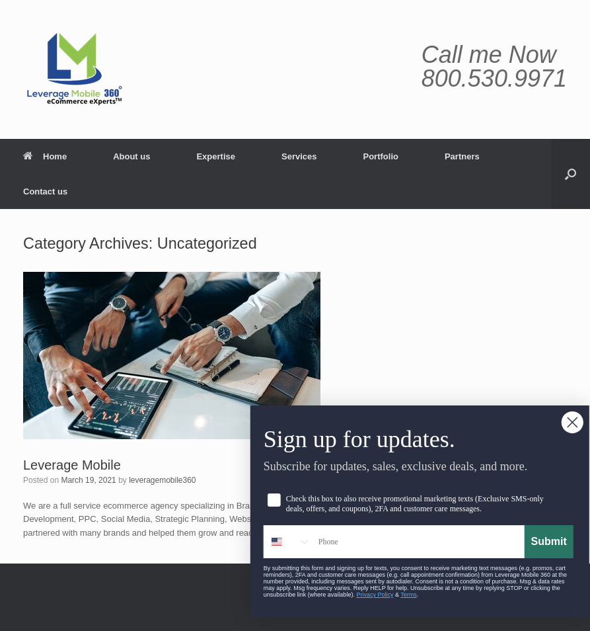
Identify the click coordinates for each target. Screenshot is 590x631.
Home (45, 156)
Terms (427, 594)
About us (131, 156)
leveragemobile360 (162, 480)
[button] (570, 174)
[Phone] (436, 542)
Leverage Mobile (72, 465)
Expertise (215, 156)
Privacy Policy (393, 594)
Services (299, 156)
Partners (462, 156)
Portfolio (380, 156)
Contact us (45, 191)
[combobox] (306, 542)
